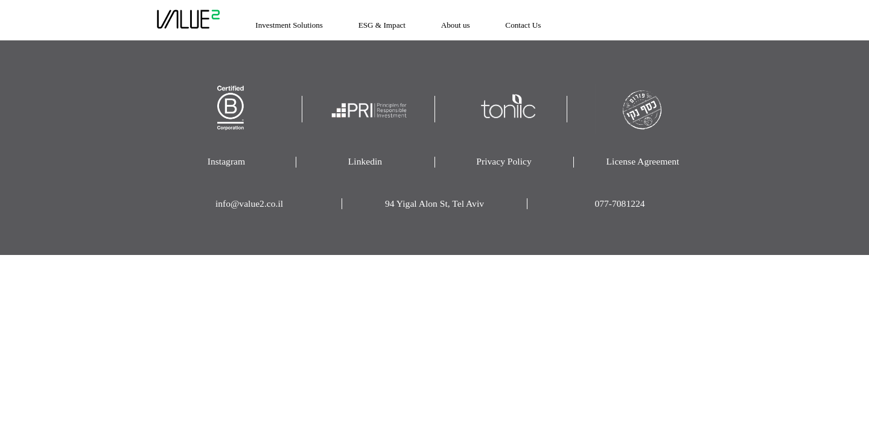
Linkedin (365, 161)
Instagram (226, 161)
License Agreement (643, 161)
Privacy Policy (503, 161)
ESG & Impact (382, 25)
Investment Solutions (289, 25)
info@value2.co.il (249, 203)
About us (455, 25)
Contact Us (523, 25)
